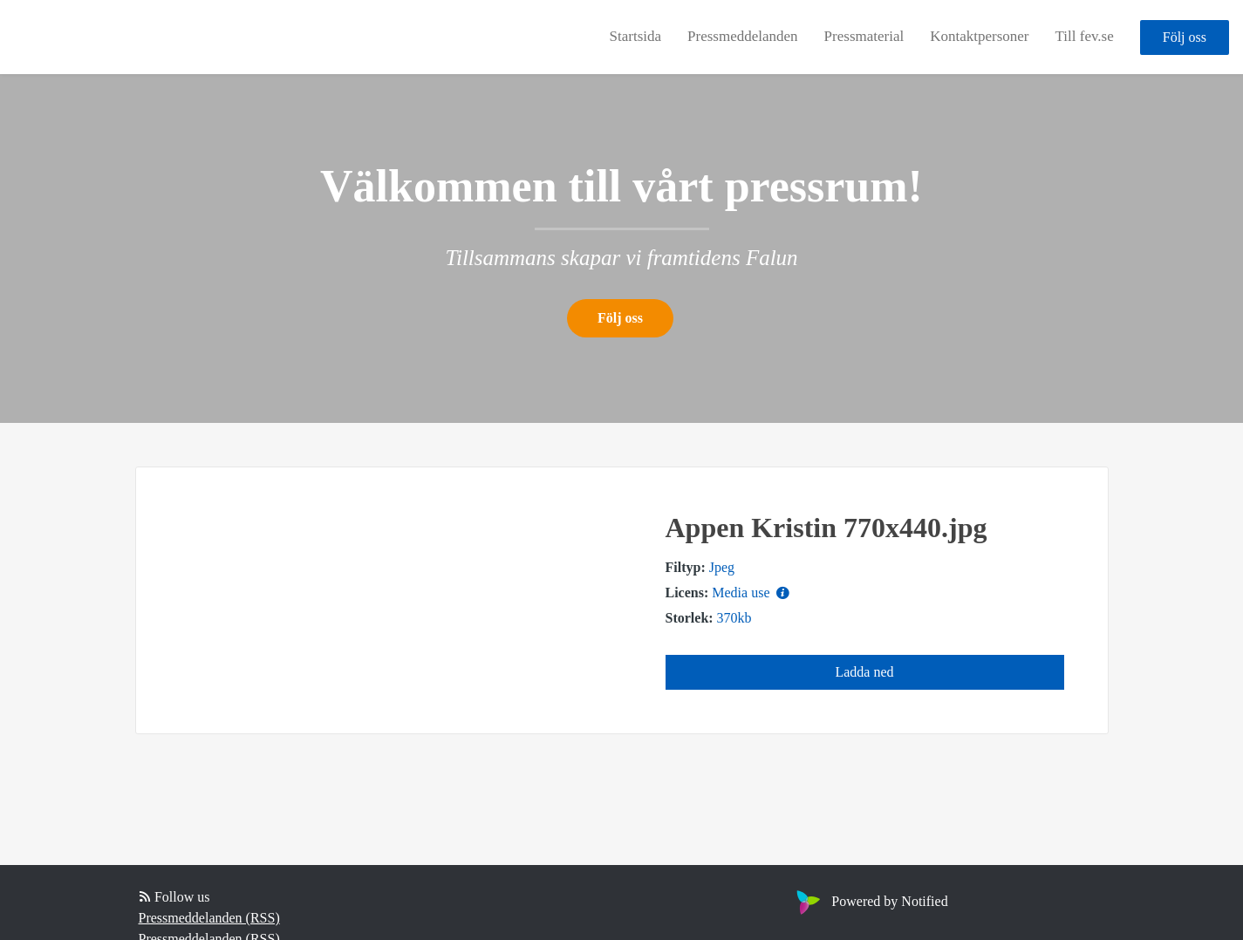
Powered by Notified (869, 901)
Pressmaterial (864, 36)
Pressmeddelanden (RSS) (209, 917)
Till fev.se (1084, 36)
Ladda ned (864, 671)
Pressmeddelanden (742, 36)
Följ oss (1184, 37)
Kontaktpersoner (979, 36)
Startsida (636, 36)
